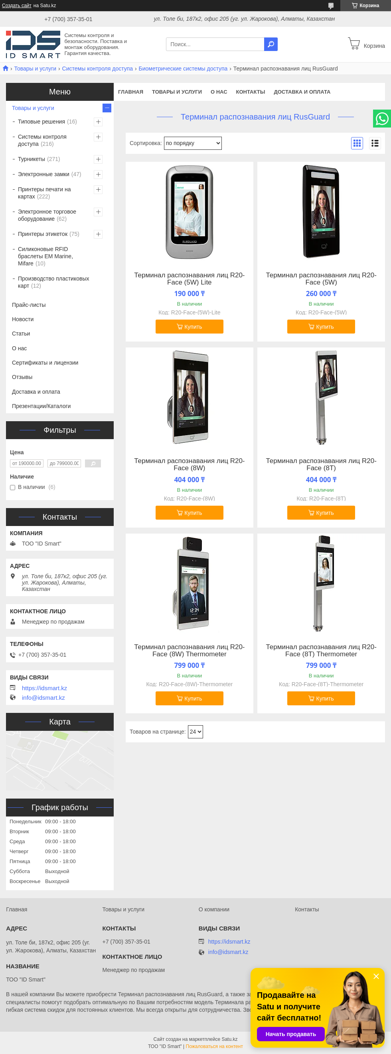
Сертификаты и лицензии (45, 362)
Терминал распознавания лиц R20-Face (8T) (321, 464)
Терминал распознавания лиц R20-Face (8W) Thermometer (189, 651)
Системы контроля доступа (97, 68)
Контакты (250, 92)
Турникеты (31, 159)
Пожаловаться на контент (214, 1046)
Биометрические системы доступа (183, 68)
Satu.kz (229, 1039)
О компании (214, 909)
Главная (130, 92)
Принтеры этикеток (42, 234)
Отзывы (22, 377)
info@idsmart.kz (43, 698)
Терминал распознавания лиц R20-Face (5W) (321, 279)
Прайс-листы (29, 305)
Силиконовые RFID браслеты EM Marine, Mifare (45, 256)
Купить (193, 327)
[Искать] (271, 44)
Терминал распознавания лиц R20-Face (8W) (189, 464)
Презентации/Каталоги (41, 406)
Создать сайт (17, 5)
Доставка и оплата (302, 92)
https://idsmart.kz (44, 688)
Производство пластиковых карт (53, 282)
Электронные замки (43, 174)
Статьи (21, 333)
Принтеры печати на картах (44, 193)
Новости (23, 319)
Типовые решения (41, 121)
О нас (219, 92)
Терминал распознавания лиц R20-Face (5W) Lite (189, 279)
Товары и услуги (35, 68)
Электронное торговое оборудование (47, 215)
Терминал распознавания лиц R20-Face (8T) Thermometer (321, 651)
